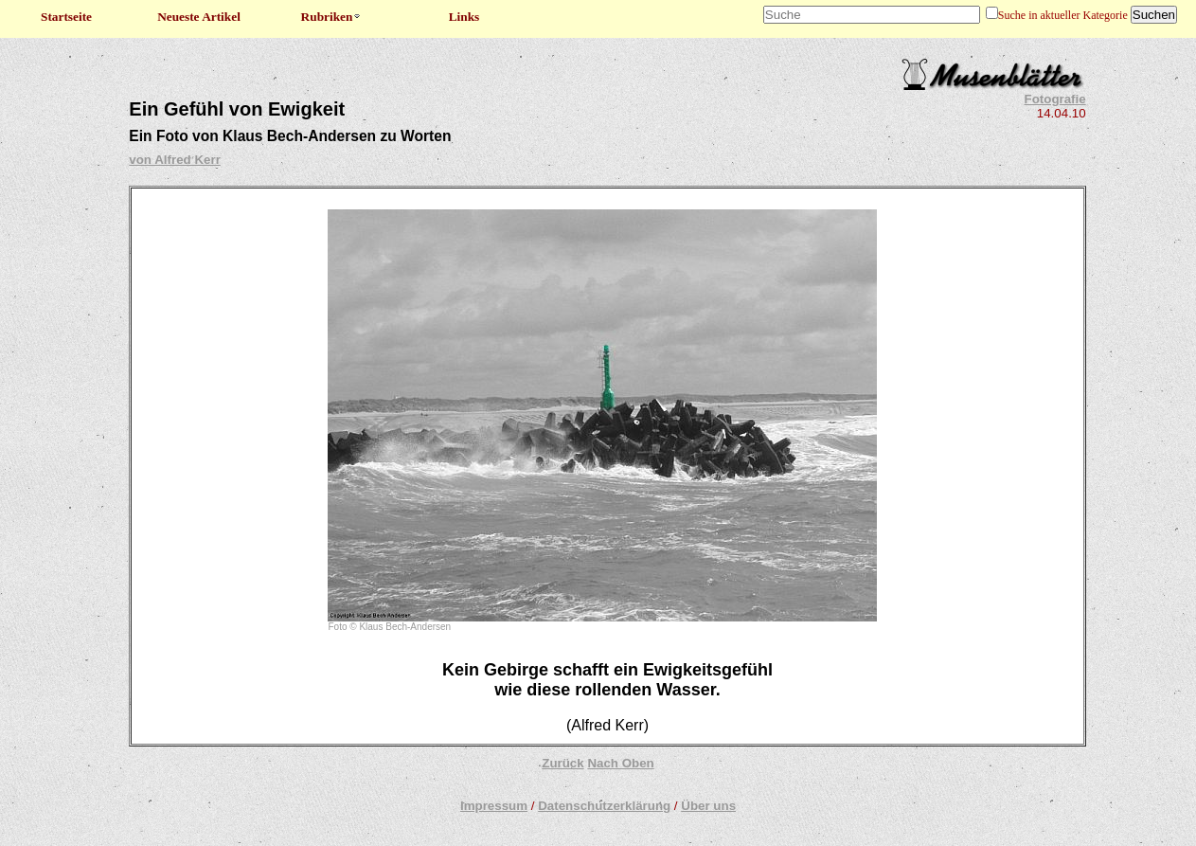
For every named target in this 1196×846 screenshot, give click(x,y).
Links (464, 16)
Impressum (493, 806)
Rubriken (332, 16)
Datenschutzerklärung (604, 806)
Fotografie (1055, 99)
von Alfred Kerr (175, 160)
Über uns (708, 806)
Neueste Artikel (199, 16)
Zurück (562, 763)
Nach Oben (620, 763)
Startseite (66, 16)
